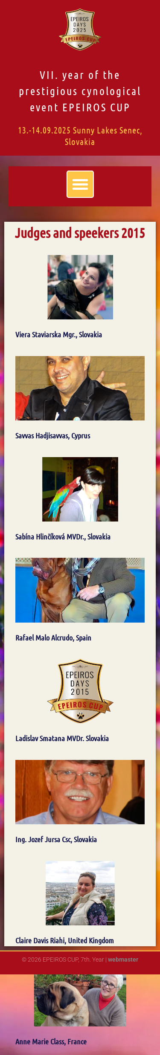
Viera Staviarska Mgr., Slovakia (58, 334)
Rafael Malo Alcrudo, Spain (53, 637)
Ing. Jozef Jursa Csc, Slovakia (56, 839)
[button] (80, 184)
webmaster (123, 959)
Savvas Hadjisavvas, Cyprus (52, 435)
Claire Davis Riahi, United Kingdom (64, 940)
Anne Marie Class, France (51, 1041)
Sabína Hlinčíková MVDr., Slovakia (63, 536)
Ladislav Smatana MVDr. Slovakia (62, 738)
